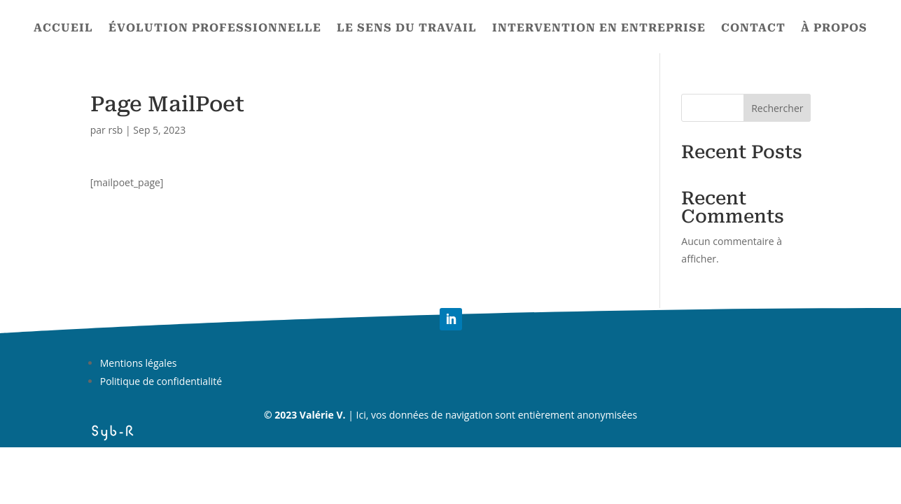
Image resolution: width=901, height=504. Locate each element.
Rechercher (777, 108)
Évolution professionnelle (215, 28)
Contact (753, 28)
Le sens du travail (407, 28)
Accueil (63, 28)
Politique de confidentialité (161, 381)
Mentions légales (138, 363)
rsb (115, 129)
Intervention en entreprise (599, 28)
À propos (834, 28)
